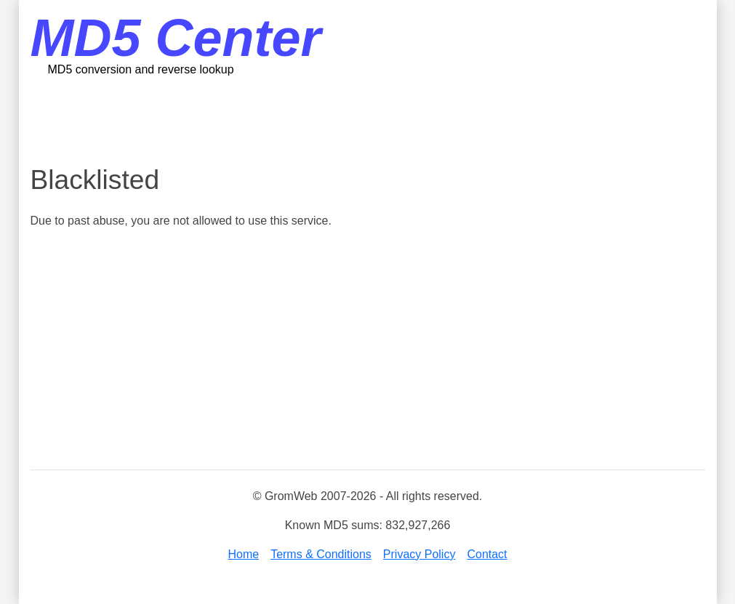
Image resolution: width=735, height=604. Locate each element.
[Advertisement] (367, 120)
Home (243, 554)
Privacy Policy (419, 554)
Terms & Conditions (320, 554)
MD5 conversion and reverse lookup (141, 69)
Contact (487, 554)
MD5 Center (176, 38)
